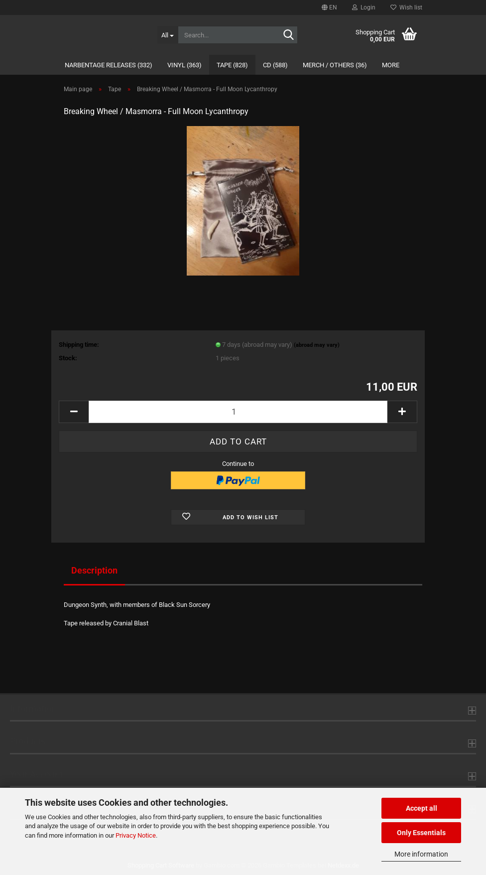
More (390, 65)
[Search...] (167, 35)
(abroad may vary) (317, 345)
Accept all (421, 808)
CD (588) (275, 65)
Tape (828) (232, 65)
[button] (329, 7)
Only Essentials (421, 833)
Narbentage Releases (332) (108, 65)
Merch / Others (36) (335, 65)
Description (94, 570)
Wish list (406, 7)
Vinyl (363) (184, 65)
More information (421, 854)
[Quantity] (238, 412)
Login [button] (363, 7)
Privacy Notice (136, 835)
